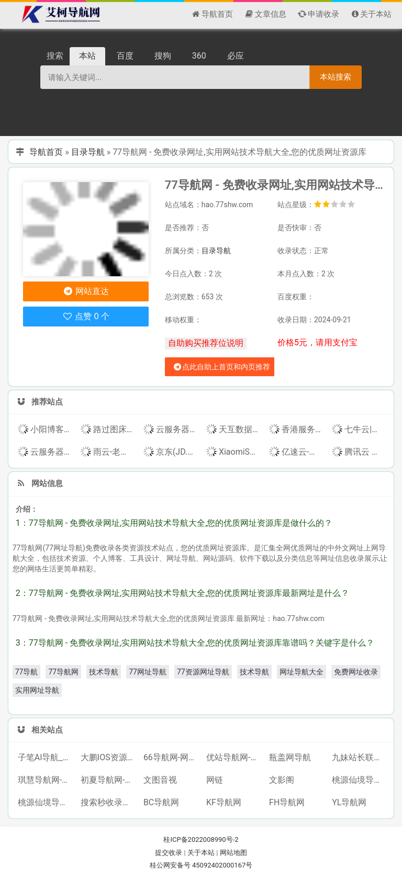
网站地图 (233, 853)
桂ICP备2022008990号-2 (200, 839)
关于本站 (201, 853)
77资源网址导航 (203, 672)
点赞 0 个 (85, 316)
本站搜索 (335, 76)
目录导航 (88, 152)
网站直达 (85, 291)
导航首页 (46, 152)
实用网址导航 (37, 690)
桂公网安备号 (171, 865)
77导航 (26, 672)
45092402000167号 (222, 865)
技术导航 (103, 672)
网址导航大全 (301, 672)
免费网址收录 (356, 672)
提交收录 (168, 853)
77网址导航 (147, 672)
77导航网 (63, 672)
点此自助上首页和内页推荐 (221, 367)
